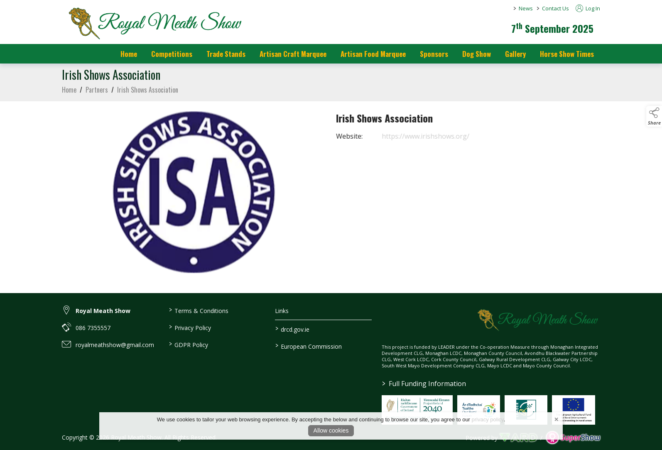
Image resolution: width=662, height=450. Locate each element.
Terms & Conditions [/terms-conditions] (198, 310)
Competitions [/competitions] (171, 54)
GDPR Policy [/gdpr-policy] (188, 344)
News (526, 8)
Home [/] (128, 54)
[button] (654, 116)
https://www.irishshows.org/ (434, 136)
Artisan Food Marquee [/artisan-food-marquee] (373, 54)
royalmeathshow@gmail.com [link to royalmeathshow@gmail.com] (115, 345)
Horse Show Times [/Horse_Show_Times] (567, 54)
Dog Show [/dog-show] (476, 54)
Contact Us (555, 8)
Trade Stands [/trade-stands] (225, 54)
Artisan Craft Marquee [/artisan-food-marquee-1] (293, 54)
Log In (588, 8)
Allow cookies (331, 430)
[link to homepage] (153, 22)
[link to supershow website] (573, 437)
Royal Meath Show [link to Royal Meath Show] (103, 311)
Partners (97, 94)
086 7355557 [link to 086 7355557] (93, 328)
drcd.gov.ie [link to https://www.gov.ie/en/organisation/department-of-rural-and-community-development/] (292, 328)
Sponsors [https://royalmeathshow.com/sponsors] (434, 54)
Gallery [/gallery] (515, 54)
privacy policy (488, 419)
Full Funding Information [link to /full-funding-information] (424, 383)
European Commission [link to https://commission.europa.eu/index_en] (308, 345)
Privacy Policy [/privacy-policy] (190, 327)
